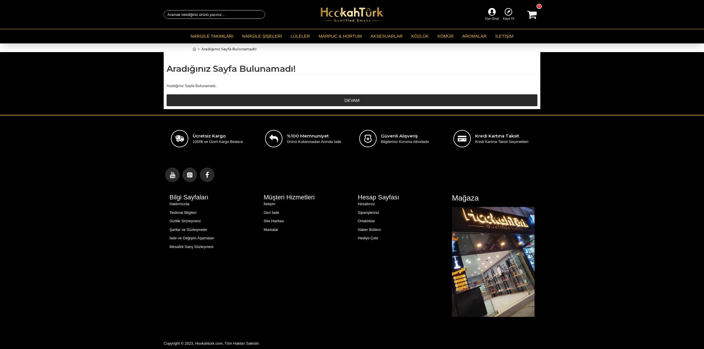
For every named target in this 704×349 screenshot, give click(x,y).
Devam (352, 100)
